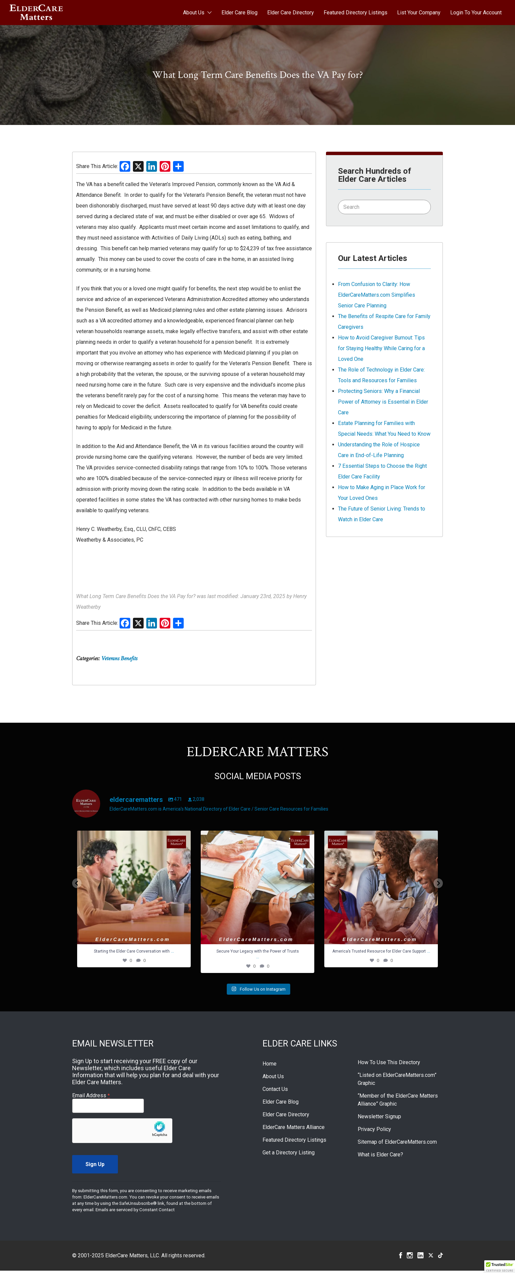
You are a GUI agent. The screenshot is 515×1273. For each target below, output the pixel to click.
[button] (499, 1266)
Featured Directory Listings (355, 12)
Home (270, 1066)
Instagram (410, 1258)
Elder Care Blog (239, 12)
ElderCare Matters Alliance (294, 1129)
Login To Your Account (476, 12)
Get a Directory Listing (289, 1155)
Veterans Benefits (119, 658)
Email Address (91, 1098)
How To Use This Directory (389, 1065)
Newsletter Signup (379, 1119)
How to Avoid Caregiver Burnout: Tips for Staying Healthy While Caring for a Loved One (381, 348)
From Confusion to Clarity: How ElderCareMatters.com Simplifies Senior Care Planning (376, 295)
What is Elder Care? (380, 1157)
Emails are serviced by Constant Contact (135, 1212)
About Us (193, 12)
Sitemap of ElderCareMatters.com (397, 1144)
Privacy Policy (374, 1131)
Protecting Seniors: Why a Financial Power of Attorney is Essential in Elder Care (383, 402)
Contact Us (275, 1091)
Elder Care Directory (290, 12)
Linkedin (420, 1258)
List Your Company (419, 12)
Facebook (400, 1258)
